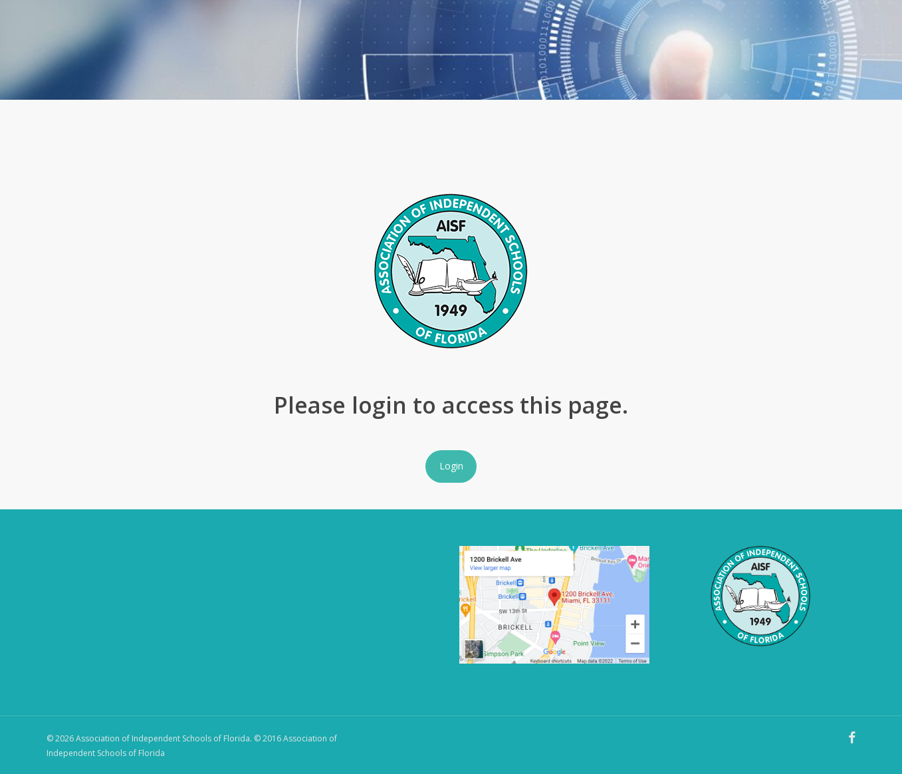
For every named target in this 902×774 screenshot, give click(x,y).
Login (451, 465)
